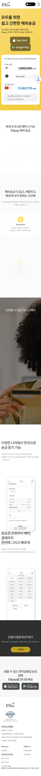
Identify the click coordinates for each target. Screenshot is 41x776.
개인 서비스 (5, 758)
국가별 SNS (28, 751)
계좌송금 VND (20, 76)
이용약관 (4, 751)
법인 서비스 (5, 762)
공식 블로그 (27, 754)
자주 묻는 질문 (6, 766)
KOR (28, 4)
